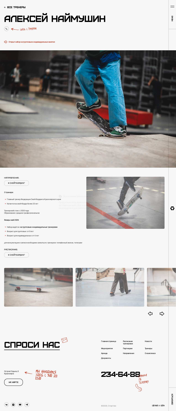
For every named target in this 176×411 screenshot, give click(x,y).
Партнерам (127, 348)
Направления (128, 353)
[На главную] (172, 208)
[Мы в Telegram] (26, 404)
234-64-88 (120, 373)
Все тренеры (16, 7)
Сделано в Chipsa (158, 406)
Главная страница (108, 341)
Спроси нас (32, 344)
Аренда (104, 353)
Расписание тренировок (128, 342)
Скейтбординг (16, 186)
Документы (106, 358)
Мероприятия (107, 348)
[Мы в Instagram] (13, 404)
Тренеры (148, 348)
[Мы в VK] (6, 404)
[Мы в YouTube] (20, 404)
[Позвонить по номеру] (6, 28)
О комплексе (150, 353)
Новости (148, 341)
